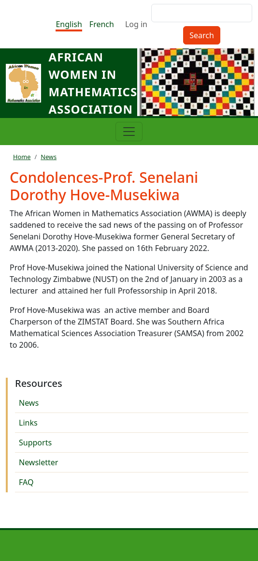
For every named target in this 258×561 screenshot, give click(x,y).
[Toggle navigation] (129, 131)
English (69, 24)
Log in (136, 24)
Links (28, 422)
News (49, 156)
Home (21, 156)
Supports (35, 442)
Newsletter (38, 462)
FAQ (26, 482)
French (101, 24)
